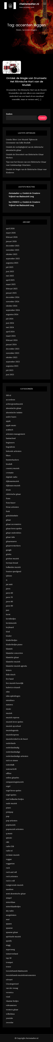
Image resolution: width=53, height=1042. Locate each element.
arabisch (9, 430)
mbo (8, 692)
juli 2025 (9, 267)
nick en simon (12, 760)
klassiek (9, 649)
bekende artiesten (13, 451)
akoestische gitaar (13, 408)
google (9, 550)
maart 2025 (11, 284)
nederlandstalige (13, 752)
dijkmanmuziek (12, 481)
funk (8, 511)
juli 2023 (9, 370)
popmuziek (11, 825)
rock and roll (11, 872)
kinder (9, 636)
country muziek (12, 468)
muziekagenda (12, 730)
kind (8, 631)
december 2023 (12, 349)
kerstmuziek (11, 623)
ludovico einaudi (13, 687)
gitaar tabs (10, 537)
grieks (8, 554)
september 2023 (13, 361)
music (8, 709)
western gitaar (12, 1009)
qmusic (9, 838)
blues (8, 455)
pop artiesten (11, 820)
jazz (7, 610)
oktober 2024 (11, 306)
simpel (9, 898)
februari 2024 (11, 340)
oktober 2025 (11, 254)
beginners (10, 442)
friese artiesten (12, 507)
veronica (9, 992)
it (6, 580)
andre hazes (11, 417)
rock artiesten (12, 876)
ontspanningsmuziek (15, 782)
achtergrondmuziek (14, 404)
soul (7, 919)
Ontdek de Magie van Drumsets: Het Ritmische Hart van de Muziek (26, 81)
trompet (9, 962)
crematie (10, 472)
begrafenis (10, 447)
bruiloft (9, 464)
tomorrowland (12, 954)
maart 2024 (11, 336)
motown (9, 704)
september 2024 (13, 310)
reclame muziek (12, 855)
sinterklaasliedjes (13, 906)
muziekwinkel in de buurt (17, 739)
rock (8, 868)
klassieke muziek (13, 661)
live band (10, 679)
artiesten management (15, 434)
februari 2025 (11, 288)
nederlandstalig (12, 747)
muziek (9, 713)
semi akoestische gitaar (16, 893)
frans (8, 498)
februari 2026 (11, 237)
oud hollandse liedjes (15, 799)
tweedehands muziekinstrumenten (21, 975)
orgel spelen (11, 795)
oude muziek (11, 803)
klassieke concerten (14, 653)
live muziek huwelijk (14, 683)
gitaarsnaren (11, 541)
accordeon (10, 399)
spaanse (9, 928)
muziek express (12, 717)
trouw (8, 966)
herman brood (12, 563)
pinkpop (9, 812)
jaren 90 (9, 606)
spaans (9, 924)
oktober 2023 (11, 357)
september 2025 (13, 258)
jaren (8, 588)
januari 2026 (11, 241)
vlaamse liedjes (12, 1001)
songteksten (11, 915)
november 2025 (12, 250)
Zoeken (9, 114)
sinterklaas (10, 902)
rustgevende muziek (14, 885)
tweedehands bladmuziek (17, 971)
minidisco (10, 700)
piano (8, 808)
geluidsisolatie (12, 515)
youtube (9, 1018)
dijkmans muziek (13, 485)
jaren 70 (9, 597)
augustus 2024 (12, 314)
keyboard (10, 627)
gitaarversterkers (13, 546)
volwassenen (11, 1005)
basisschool (11, 438)
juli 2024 (9, 319)
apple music (11, 425)
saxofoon (9, 889)
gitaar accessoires (13, 524)
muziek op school (13, 726)
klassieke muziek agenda (16, 666)
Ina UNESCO (14, 202)
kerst (8, 614)
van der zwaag (12, 988)
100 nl (8, 395)
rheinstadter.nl (29, 4)
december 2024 (12, 297)
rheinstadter (14, 193)
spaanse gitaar (12, 932)
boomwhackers (12, 460)
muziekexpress (12, 735)
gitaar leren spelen (14, 528)
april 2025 (10, 280)
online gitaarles (12, 777)
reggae (9, 859)
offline (8, 773)
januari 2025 (11, 293)
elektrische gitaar (13, 494)
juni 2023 (10, 374)
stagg (8, 945)
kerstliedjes (11, 619)
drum (8, 490)
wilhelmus (10, 1014)
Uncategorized (12, 984)
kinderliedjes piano (14, 644)
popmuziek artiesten (15, 829)
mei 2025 (10, 276)
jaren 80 (9, 601)
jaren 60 (9, 593)
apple (8, 421)
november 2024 (12, 301)
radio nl (9, 850)
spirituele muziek (13, 936)
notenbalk (10, 765)
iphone (9, 576)
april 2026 (10, 228)
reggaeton (10, 863)
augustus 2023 (12, 366)
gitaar (8, 520)
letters (8, 670)
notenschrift (11, 769)
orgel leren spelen (13, 790)
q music (9, 833)
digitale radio (11, 477)
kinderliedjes (11, 640)
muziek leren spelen (14, 722)
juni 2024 (10, 323)
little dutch (10, 674)
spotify (9, 941)
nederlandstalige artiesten (17, 756)
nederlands (11, 743)
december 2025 (12, 246)
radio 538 (10, 846)
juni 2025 (10, 271)
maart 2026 (11, 233)
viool (8, 997)
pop (7, 816)
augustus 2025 (12, 263)
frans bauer (11, 503)
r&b (7, 842)
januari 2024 (11, 344)
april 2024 (10, 331)
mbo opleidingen (13, 696)
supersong (10, 949)
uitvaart (9, 979)
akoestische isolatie (14, 412)
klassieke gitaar (12, 657)
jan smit (9, 584)
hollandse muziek (13, 567)
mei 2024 (10, 327)
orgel (8, 786)
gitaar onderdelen (13, 533)
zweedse (9, 1022)
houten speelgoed (13, 571)
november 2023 (12, 353)
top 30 (8, 958)
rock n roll (10, 881)
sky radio (10, 911)
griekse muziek (12, 558)
